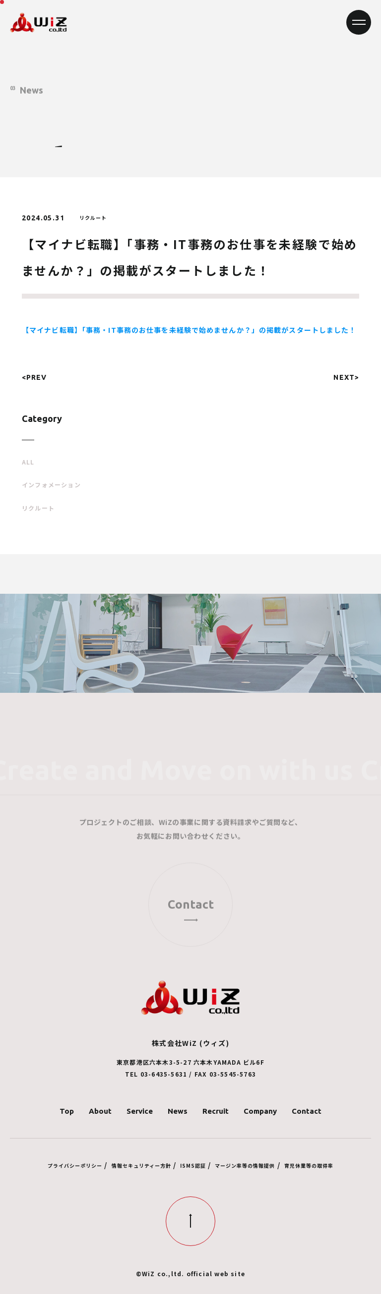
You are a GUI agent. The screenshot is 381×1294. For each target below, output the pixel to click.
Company (260, 1111)
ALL (28, 462)
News (178, 1111)
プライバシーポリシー (75, 1165)
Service (140, 1111)
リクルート (38, 508)
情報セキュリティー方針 (141, 1165)
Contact (306, 1111)
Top (67, 1111)
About (100, 1111)
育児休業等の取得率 (308, 1165)
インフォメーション (51, 485)
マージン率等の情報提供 (245, 1165)
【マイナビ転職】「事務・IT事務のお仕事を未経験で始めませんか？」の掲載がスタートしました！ (189, 330)
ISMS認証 (193, 1165)
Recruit (215, 1111)
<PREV (34, 377)
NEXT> (346, 377)
